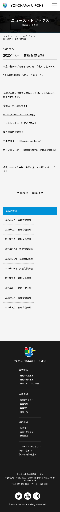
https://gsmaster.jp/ (29, 141)
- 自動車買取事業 (27, 375)
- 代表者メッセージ (27, 399)
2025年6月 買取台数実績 (18, 307)
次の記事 (37, 192)
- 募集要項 (23, 435)
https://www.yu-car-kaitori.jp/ (19, 114)
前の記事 (22, 192)
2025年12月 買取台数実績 (19, 249)
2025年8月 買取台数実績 (18, 288)
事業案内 (23, 370)
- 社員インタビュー (27, 431)
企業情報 (23, 394)
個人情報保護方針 (28, 454)
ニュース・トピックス (22, 36)
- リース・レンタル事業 (29, 383)
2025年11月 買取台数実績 (19, 258)
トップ (6, 36)
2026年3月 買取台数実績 (18, 219)
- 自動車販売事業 (26, 379)
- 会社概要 (23, 403)
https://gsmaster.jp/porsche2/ (39, 149)
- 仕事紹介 (23, 427)
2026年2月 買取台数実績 (18, 229)
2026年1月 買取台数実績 (18, 239)
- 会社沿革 (23, 407)
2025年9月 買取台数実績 (18, 278)
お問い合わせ (25, 450)
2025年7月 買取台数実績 (18, 297)
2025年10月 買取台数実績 (19, 268)
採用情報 (23, 422)
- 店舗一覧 (23, 411)
